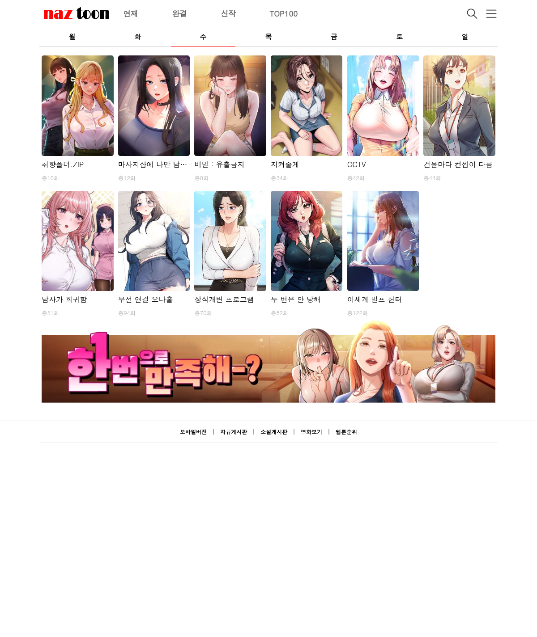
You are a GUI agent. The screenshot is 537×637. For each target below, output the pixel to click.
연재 (130, 13)
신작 (228, 13)
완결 (179, 13)
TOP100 (283, 13)
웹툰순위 (346, 432)
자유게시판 (233, 432)
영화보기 (311, 432)
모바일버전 (193, 432)
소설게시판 (273, 432)
